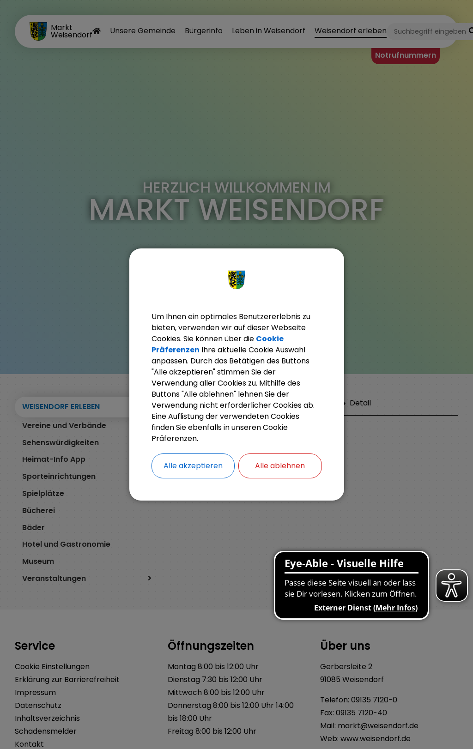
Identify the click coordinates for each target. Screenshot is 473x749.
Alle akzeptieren (193, 465)
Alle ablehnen (280, 465)
